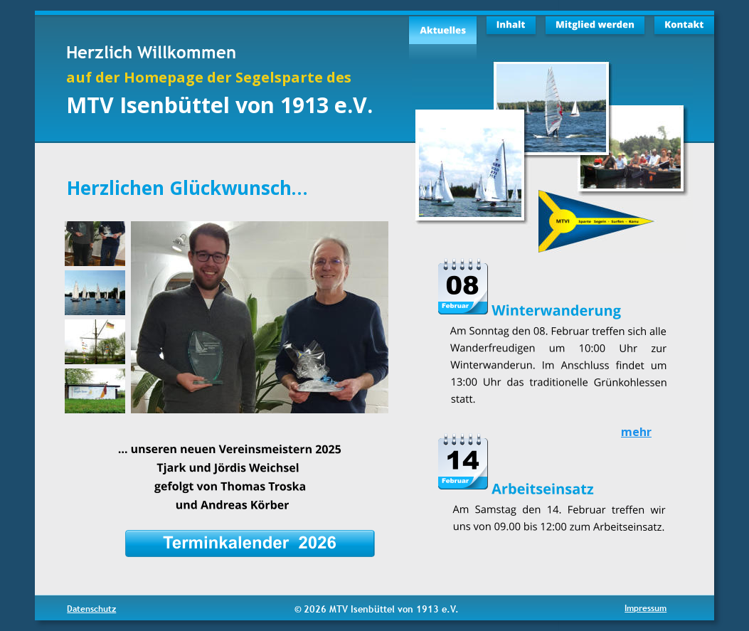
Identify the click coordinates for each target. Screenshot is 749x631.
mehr (636, 432)
